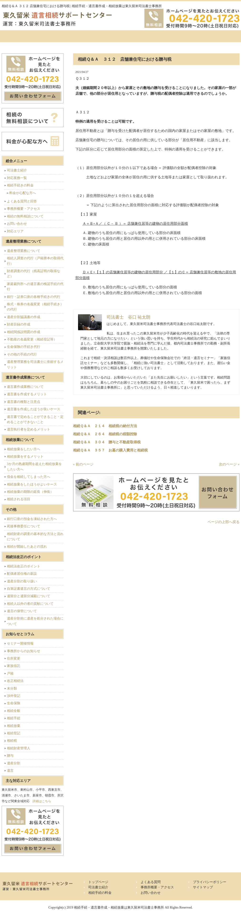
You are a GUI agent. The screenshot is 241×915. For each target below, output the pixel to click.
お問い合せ (219, 36)
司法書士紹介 (57, 36)
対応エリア (15, 231)
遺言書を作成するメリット (27, 394)
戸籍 (10, 673)
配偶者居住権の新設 (22, 573)
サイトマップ (203, 887)
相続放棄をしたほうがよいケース (32, 484)
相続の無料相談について (25, 216)
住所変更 (13, 658)
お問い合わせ (17, 223)
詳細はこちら (42, 801)
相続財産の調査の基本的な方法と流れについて (35, 536)
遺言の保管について (22, 611)
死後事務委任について (23, 526)
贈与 (10, 755)
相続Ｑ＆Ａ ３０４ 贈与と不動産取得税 (107, 442)
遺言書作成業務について (25, 387)
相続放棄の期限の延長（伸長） (30, 492)
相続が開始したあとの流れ (27, 546)
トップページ (19, 36)
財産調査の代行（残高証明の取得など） (33, 273)
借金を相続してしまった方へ (28, 477)
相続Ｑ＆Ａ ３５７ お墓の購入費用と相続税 (110, 450)
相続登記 (13, 733)
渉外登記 (13, 696)
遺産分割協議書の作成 (23, 317)
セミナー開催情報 (20, 643)
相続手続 (13, 718)
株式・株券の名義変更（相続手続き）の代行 (35, 306)
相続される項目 (18, 499)
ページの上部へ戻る (223, 522)
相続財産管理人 (18, 748)
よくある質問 (138, 36)
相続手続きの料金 (20, 185)
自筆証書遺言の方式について (28, 588)
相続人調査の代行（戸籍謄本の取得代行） (35, 260)
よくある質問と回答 (22, 201)
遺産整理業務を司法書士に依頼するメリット (35, 364)
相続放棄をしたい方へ (23, 449)
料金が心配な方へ (22, 193)
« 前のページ (83, 464)
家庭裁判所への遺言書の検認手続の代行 (35, 286)
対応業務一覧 (17, 178)
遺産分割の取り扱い (22, 581)
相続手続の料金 (98, 36)
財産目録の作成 (18, 324)
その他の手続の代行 (22, 354)
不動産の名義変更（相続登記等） (32, 339)
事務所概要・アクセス (179, 36)
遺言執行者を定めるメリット (28, 429)
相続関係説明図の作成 (23, 332)
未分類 (12, 688)
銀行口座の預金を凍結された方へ (32, 519)
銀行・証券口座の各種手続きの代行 (33, 297)
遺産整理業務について (23, 251)
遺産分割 (13, 763)
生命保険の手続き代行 (23, 347)
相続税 (12, 740)
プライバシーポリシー (209, 882)
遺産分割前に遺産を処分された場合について (35, 621)
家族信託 (13, 666)
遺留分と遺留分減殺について (28, 596)
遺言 (10, 770)
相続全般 (13, 711)
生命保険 (13, 703)
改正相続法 (15, 681)
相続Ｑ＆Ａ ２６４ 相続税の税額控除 (105, 434)
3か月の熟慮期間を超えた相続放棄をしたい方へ (34, 466)
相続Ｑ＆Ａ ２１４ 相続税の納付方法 (105, 426)
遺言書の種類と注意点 (23, 402)
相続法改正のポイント (23, 566)
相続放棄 (13, 726)
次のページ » (229, 464)
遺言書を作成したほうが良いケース (33, 409)
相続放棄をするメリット (25, 456)
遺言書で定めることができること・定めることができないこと (35, 419)
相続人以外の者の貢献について (30, 603)
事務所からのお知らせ (23, 651)
